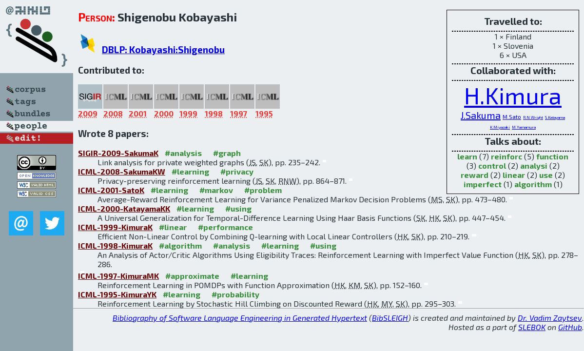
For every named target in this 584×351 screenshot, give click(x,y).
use (546, 174)
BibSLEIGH (390, 317)
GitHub (570, 327)
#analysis (183, 152)
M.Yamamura (524, 127)
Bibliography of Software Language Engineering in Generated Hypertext (240, 317)
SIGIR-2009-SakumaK (118, 152)
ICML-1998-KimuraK (115, 245)
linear (514, 174)
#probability (235, 294)
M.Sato (512, 116)
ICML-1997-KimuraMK (118, 275)
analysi (533, 165)
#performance (225, 227)
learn (467, 156)
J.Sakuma (481, 115)
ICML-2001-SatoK (111, 190)
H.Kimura (513, 95)
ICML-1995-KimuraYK (117, 294)
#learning (190, 171)
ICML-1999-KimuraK (115, 227)
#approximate (192, 275)
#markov (216, 190)
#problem (263, 190)
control (492, 165)
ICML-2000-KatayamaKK (124, 208)
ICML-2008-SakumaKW (121, 171)
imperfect (483, 184)
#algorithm (180, 245)
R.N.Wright (533, 117)
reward (474, 174)
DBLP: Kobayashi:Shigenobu (163, 49)
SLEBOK (531, 327)
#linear (173, 227)
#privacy (236, 171)
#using (238, 208)
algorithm (533, 184)
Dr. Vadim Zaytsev (550, 317)
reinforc (506, 156)
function (552, 156)
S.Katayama (555, 117)
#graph (227, 152)
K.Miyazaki (500, 127)
